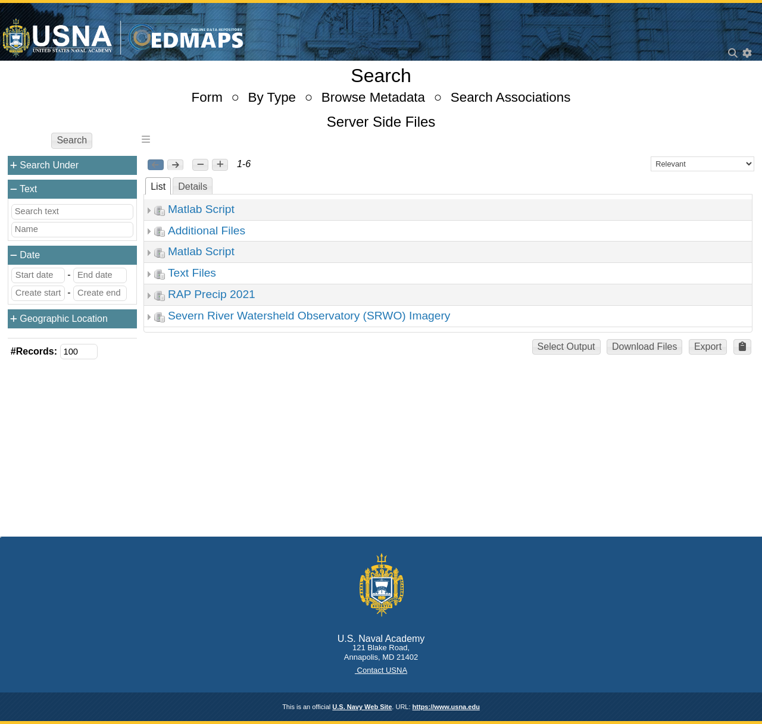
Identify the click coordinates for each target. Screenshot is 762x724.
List (158, 186)
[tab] (158, 186)
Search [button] (72, 140)
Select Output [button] (566, 346)
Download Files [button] (644, 346)
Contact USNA (381, 670)
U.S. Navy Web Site (362, 706)
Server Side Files (381, 122)
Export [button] (708, 346)
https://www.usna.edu (446, 706)
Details (192, 186)
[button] (200, 165)
